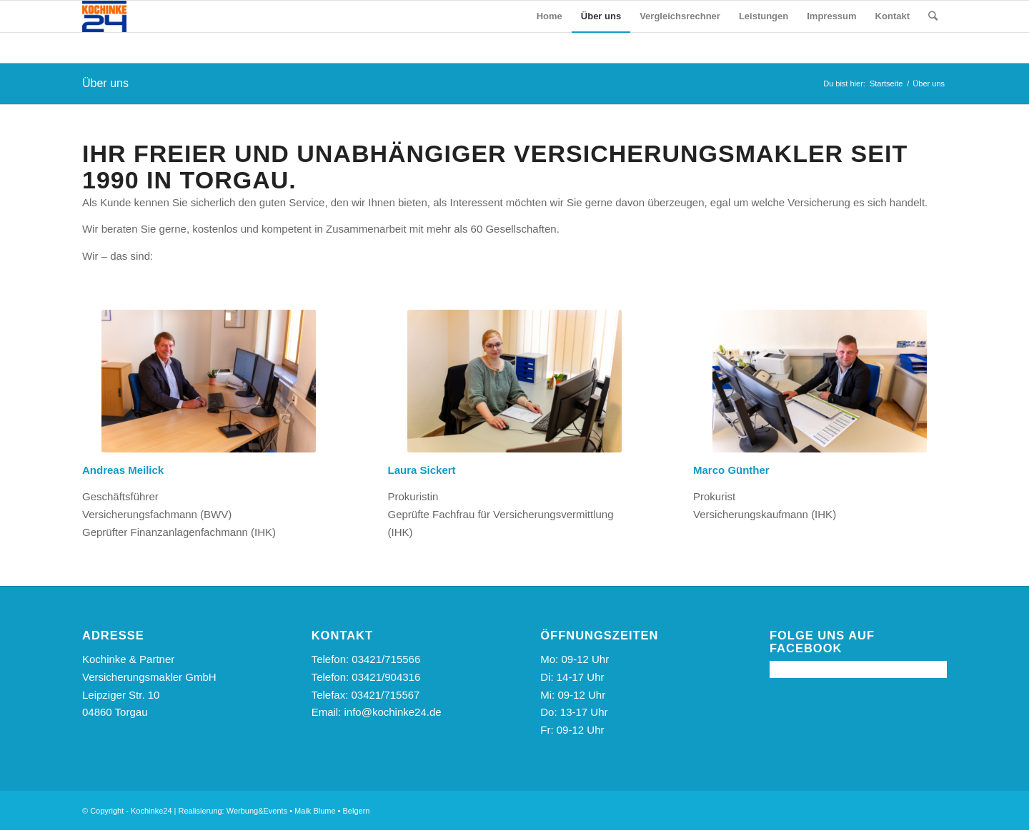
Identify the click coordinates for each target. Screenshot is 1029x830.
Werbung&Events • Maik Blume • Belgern (298, 810)
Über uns (105, 83)
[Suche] (933, 16)
